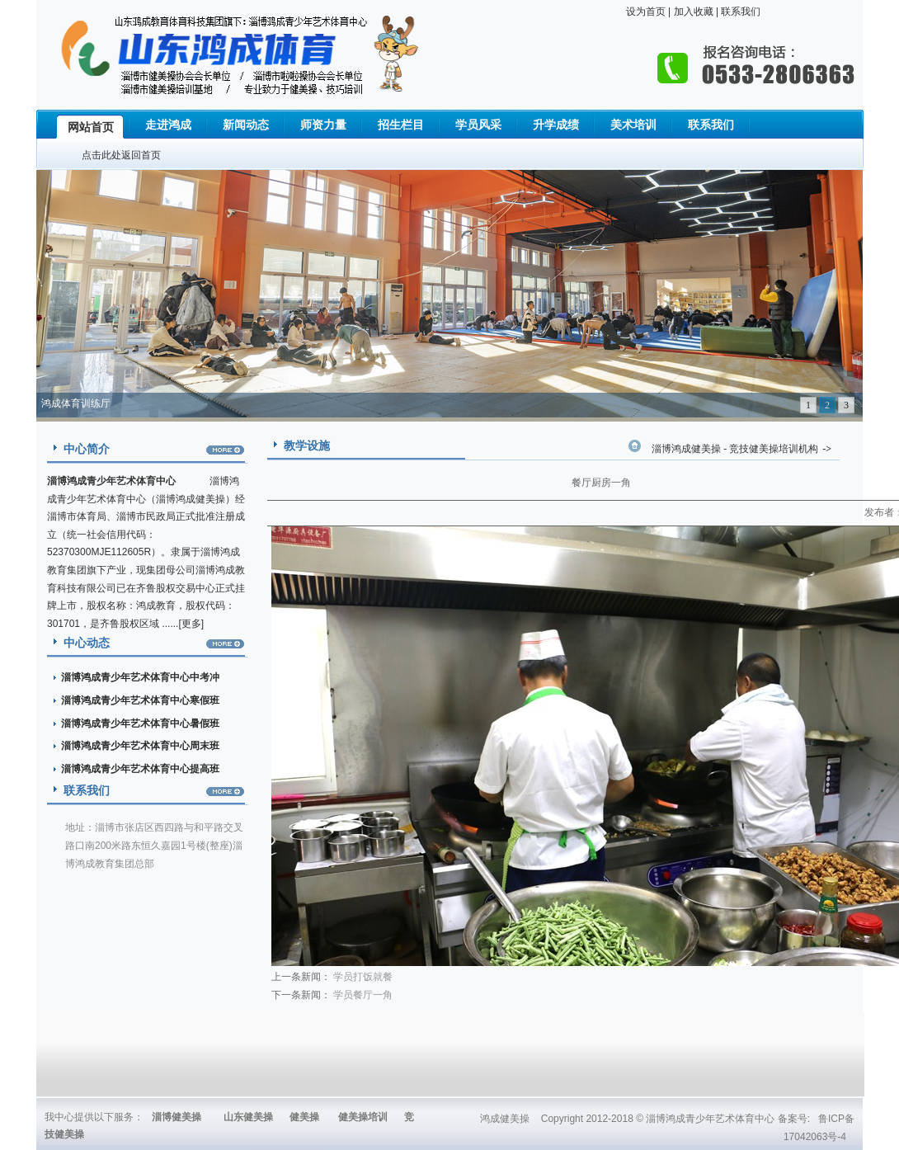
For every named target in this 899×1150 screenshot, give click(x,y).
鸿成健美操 (505, 1118)
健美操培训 (363, 1117)
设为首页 (646, 11)
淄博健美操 (176, 1117)
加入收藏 (692, 11)
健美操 (304, 1117)
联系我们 (739, 11)
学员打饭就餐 (363, 977)
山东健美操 (248, 1117)
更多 (191, 623)
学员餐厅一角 (363, 995)
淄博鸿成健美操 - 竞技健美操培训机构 (735, 449)
